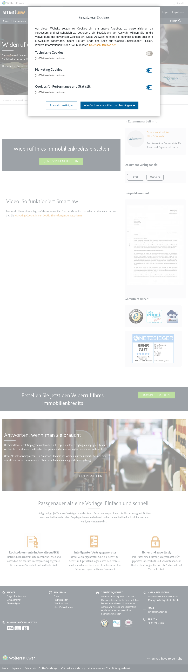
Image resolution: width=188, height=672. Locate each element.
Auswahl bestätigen (61, 105)
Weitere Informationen (50, 58)
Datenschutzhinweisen (102, 45)
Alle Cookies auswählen (109, 105)
